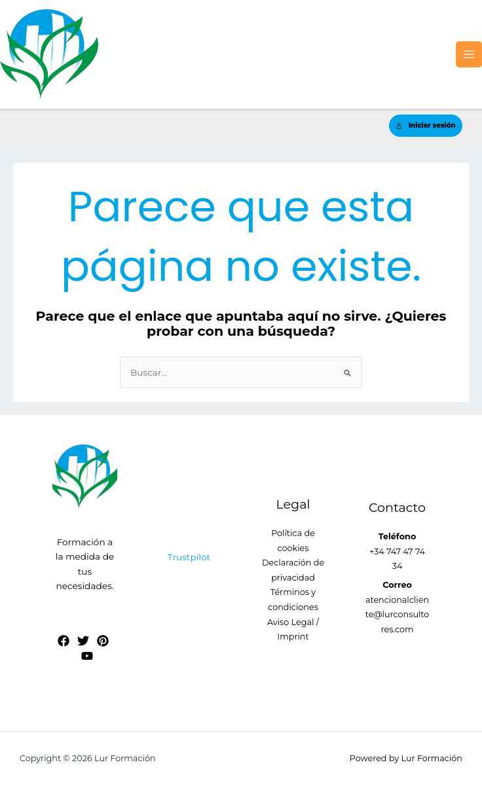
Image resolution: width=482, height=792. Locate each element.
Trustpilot (189, 557)
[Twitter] (83, 641)
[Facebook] (63, 641)
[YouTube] (87, 656)
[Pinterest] (103, 641)
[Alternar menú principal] (469, 54)
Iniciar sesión (426, 125)
